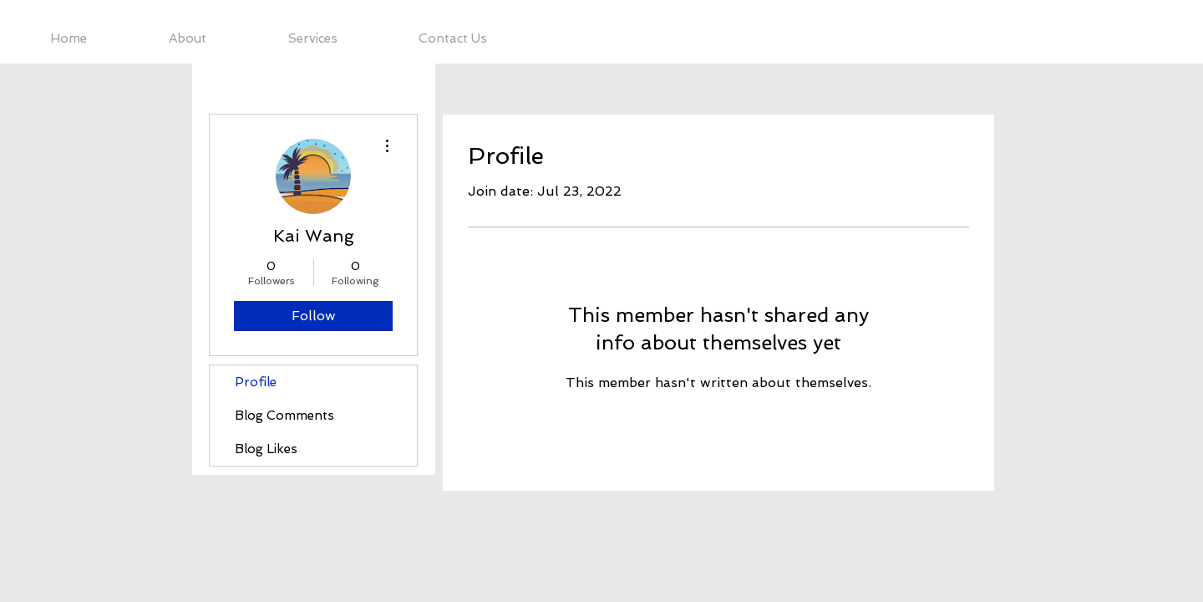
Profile (256, 382)
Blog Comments (284, 415)
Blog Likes (266, 449)
